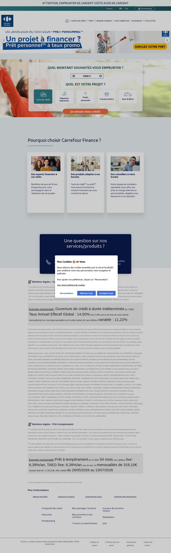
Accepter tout (106, 293)
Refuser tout (86, 293)
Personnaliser (66, 293)
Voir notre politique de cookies (71, 285)
